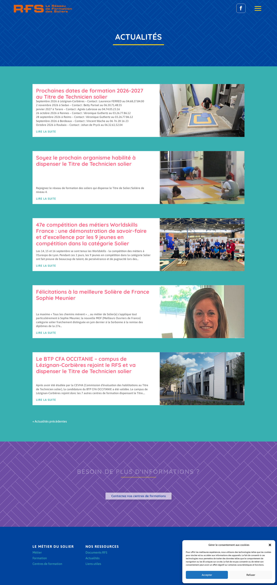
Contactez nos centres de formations (138, 496)
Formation (40, 558)
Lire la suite (46, 202)
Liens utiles (93, 564)
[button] (270, 545)
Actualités (92, 558)
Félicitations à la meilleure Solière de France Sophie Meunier (92, 365)
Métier (37, 552)
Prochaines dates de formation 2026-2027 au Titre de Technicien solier (89, 164)
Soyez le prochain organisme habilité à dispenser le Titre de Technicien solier (86, 231)
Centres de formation (47, 564)
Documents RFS (96, 552)
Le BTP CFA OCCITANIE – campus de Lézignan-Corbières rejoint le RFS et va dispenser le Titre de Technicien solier (86, 436)
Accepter (207, 574)
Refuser (250, 574)
